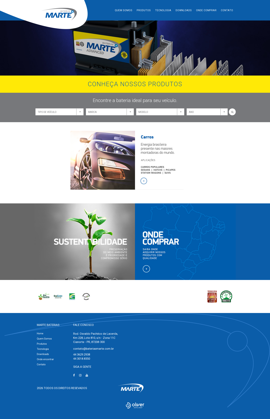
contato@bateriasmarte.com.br (93, 348)
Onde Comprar (206, 10)
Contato (227, 10)
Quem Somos (123, 10)
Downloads (184, 10)
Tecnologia (163, 10)
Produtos (144, 10)
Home (40, 333)
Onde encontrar (45, 359)
